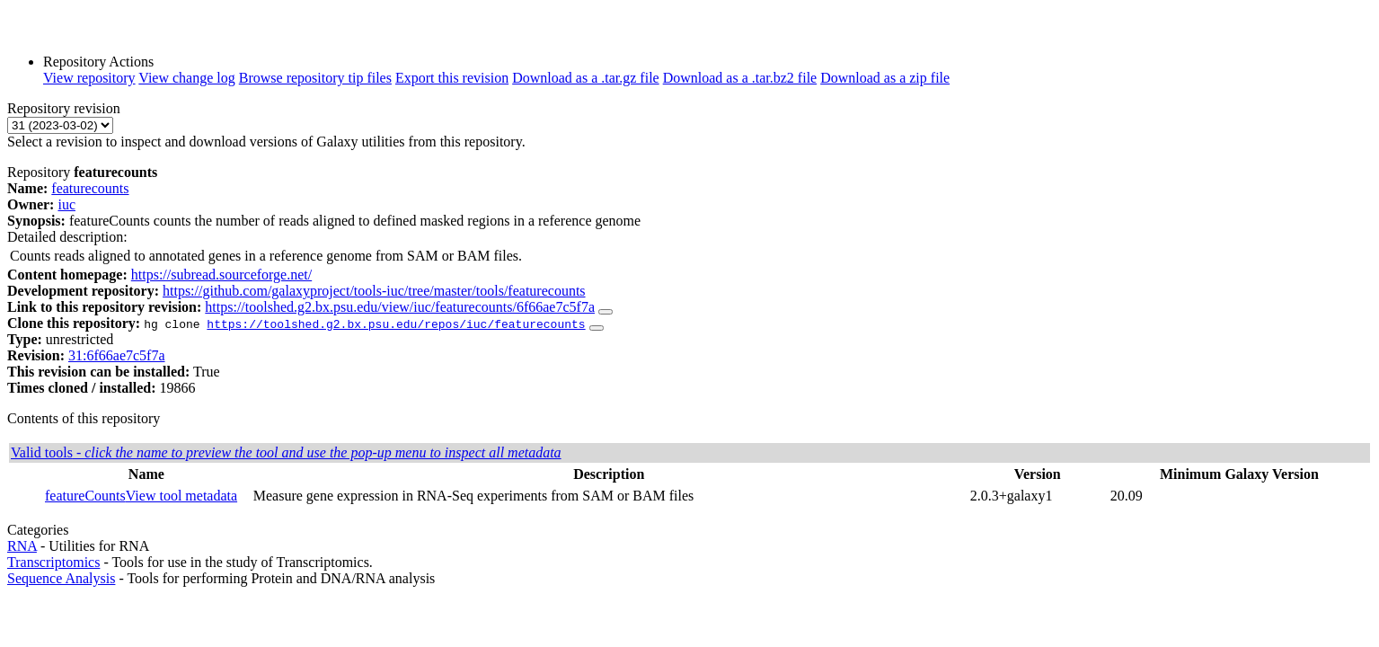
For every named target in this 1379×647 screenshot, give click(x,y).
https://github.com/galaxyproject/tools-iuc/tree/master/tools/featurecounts (374, 290)
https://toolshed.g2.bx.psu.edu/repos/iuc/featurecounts (396, 323)
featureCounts (85, 495)
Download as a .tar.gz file (585, 77)
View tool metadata (181, 495)
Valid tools (286, 452)
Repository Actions (98, 61)
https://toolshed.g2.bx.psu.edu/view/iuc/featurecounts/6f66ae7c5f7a (400, 307)
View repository (89, 77)
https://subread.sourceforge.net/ (221, 274)
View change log (186, 77)
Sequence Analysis (61, 578)
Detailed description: (67, 236)
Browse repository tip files (315, 77)
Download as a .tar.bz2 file (740, 77)
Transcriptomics (53, 562)
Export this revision (451, 77)
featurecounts (89, 188)
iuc (66, 204)
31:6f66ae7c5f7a (116, 355)
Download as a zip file (885, 77)
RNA (22, 546)
